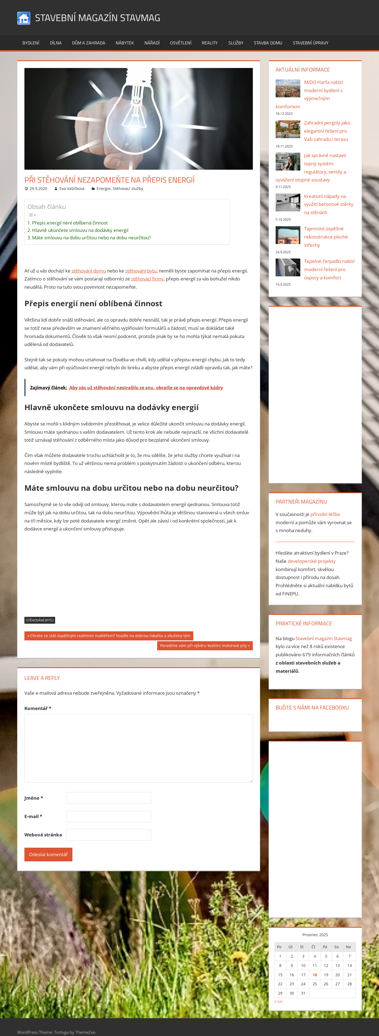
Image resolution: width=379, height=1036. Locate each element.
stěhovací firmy (147, 279)
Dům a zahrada (88, 42)
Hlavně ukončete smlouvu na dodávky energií (80, 230)
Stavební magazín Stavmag (99, 17)
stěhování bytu (141, 270)
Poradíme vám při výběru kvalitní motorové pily (203, 646)
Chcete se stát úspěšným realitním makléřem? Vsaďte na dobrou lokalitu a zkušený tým (110, 636)
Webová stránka (43, 834)
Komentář (37, 708)
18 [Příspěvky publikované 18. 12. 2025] (315, 974)
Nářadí (152, 42)
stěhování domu (89, 270)
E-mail (33, 816)
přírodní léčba (325, 514)
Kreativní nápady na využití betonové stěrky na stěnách (328, 204)
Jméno (33, 797)
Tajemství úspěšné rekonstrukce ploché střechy (326, 236)
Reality (210, 42)
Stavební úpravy (311, 42)
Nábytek (125, 42)
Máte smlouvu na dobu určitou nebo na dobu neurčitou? (91, 237)
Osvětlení (180, 42)
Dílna (56, 42)
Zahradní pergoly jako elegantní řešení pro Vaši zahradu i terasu (327, 131)
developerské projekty (312, 561)
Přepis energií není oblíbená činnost (70, 223)
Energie (104, 188)
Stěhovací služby (128, 188)
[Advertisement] (138, 578)
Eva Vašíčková (72, 188)
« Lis (278, 1001)
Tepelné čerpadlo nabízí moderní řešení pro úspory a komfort (329, 269)
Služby (236, 42)
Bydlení (30, 42)
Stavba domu (268, 42)
